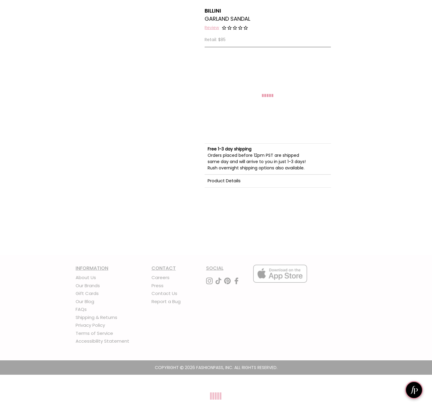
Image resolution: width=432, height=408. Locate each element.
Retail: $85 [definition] (215, 40)
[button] (212, 28)
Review (212, 28)
